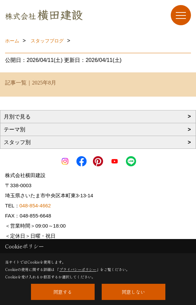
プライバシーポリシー (77, 269)
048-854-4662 (35, 205)
